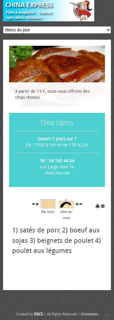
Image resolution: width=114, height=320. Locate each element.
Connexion (89, 314)
